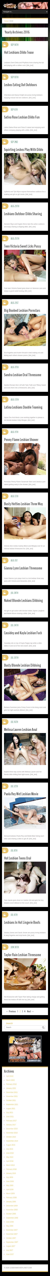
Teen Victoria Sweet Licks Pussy (22, 246)
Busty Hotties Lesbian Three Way (23, 504)
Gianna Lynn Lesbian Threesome (23, 568)
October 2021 (11, 1100)
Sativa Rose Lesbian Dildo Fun (22, 117)
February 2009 (11, 1198)
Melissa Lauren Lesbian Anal (20, 729)
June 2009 (10, 1181)
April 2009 (9, 1189)
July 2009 (9, 1177)
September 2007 (12, 1242)
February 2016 (11, 1169)
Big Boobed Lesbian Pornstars (22, 310)
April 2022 (9, 1076)
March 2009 (10, 1193)
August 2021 (10, 1108)
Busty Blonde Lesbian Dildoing (22, 665)
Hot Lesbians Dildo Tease (19, 52)
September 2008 (12, 1218)
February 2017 (11, 1121)
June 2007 (10, 1254)
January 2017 (11, 1125)
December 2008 (11, 1206)
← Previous (11, 1011)
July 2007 (9, 1250)
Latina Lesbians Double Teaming (23, 407)
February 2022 (11, 1084)
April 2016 (9, 1161)
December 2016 (11, 1129)
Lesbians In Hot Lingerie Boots (22, 922)
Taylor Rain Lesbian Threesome (22, 955)
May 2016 (9, 1157)
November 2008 (11, 1210)
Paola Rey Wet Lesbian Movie (21, 794)
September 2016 (12, 1141)
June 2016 (10, 1153)
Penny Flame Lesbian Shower (21, 439)
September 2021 (12, 1104)
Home (6, 21)
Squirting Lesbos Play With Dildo (23, 149)
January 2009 (11, 1202)
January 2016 (11, 1173)
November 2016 (11, 1133)
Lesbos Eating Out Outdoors (20, 85)
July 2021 (9, 1112)
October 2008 (11, 1214)
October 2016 (11, 1137)
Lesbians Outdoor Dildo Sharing (23, 214)
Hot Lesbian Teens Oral (17, 858)
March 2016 (10, 1165)
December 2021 (11, 1092)
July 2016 (9, 1149)
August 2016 (10, 1145)
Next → (30, 1011)
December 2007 (11, 1230)
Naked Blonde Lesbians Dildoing (23, 600)
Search (9, 1023)
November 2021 (11, 1096)
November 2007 (11, 1234)
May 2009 (9, 1185)
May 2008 (9, 1226)
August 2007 (10, 1246)
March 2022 (10, 1080)
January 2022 (11, 1088)
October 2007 (11, 1238)
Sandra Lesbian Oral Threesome (22, 375)
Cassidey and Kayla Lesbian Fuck (23, 633)
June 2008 (10, 1222)
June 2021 (10, 1117)
